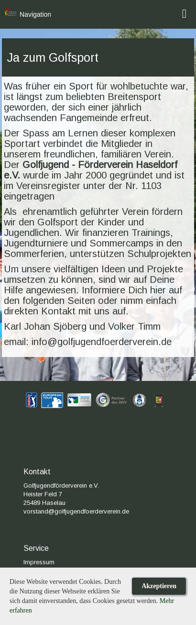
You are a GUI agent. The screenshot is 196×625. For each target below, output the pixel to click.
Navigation (35, 14)
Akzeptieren (159, 586)
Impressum (38, 562)
